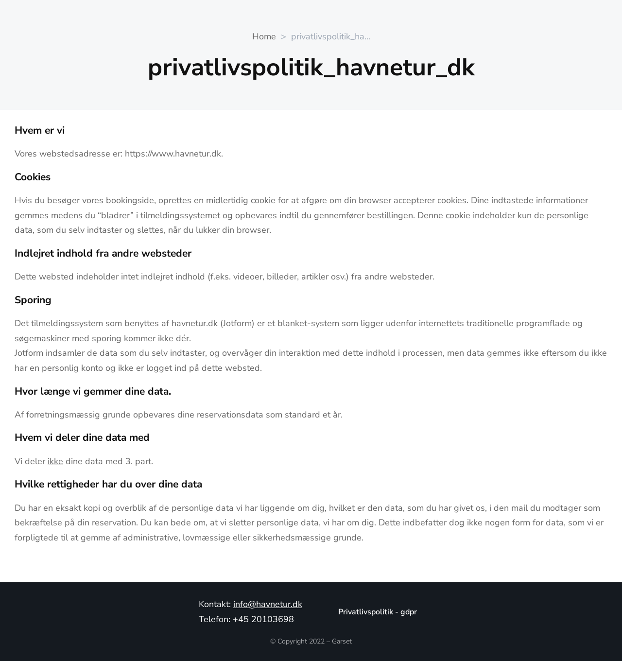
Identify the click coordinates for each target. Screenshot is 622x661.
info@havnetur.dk (267, 604)
